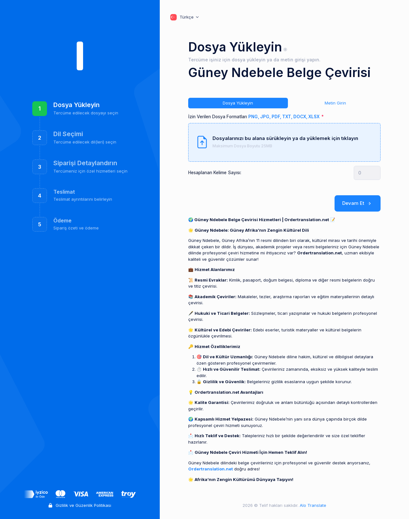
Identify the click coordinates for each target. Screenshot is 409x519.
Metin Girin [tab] (335, 102)
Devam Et (357, 203)
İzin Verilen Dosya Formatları (254, 116)
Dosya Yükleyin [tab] (238, 102)
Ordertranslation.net (210, 468)
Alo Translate (312, 505)
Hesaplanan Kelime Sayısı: (214, 172)
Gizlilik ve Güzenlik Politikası (80, 505)
